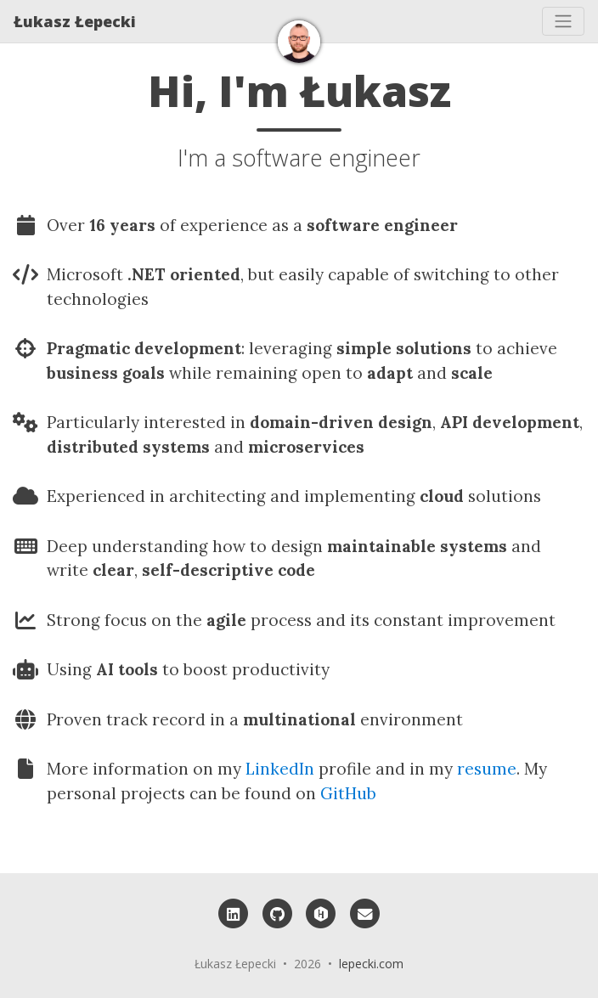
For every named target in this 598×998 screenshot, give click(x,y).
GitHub (348, 793)
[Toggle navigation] (563, 21)
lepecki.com (371, 964)
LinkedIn (279, 768)
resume (486, 768)
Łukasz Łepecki (75, 21)
